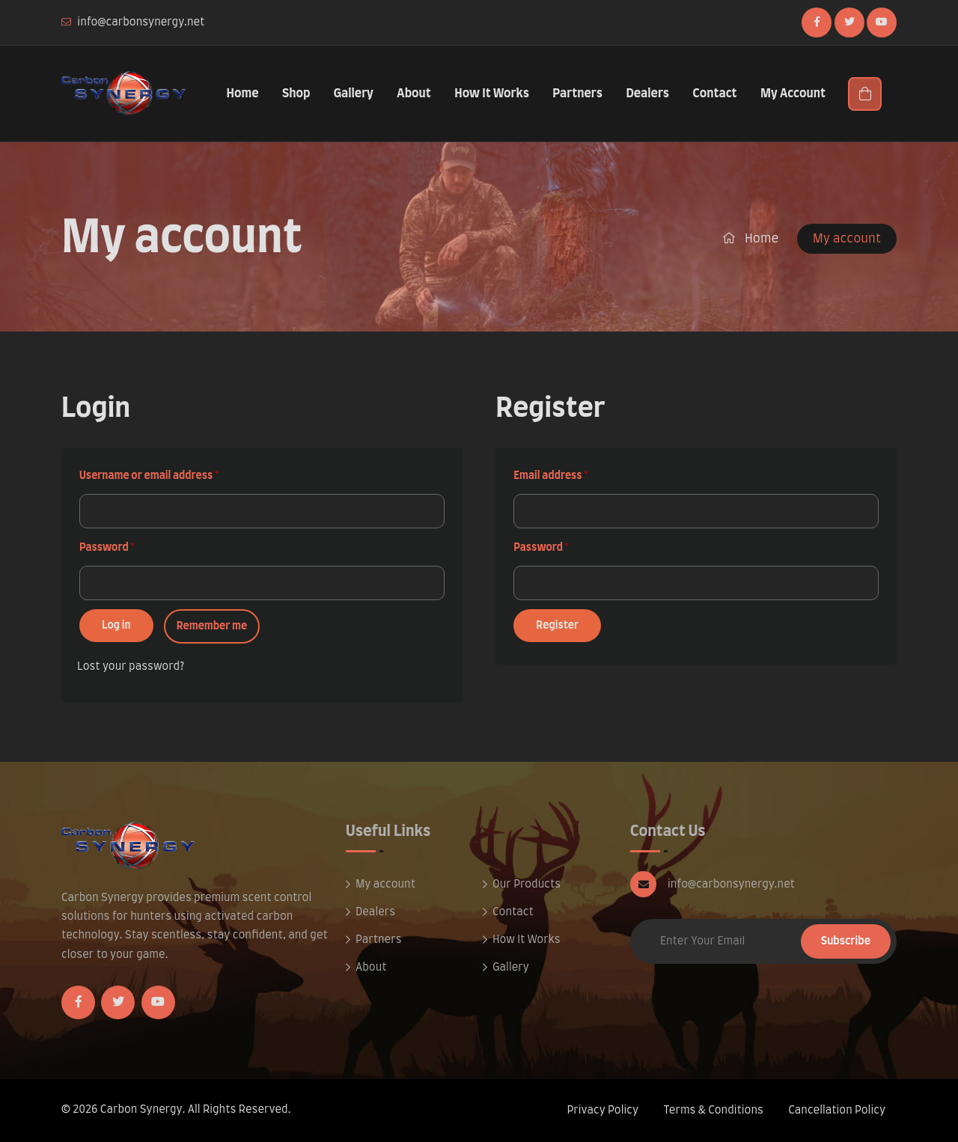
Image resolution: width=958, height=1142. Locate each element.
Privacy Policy (602, 1110)
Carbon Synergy (141, 1110)
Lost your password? (130, 667)
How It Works (491, 94)
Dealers (647, 94)
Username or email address (171, 473)
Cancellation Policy (836, 1110)
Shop (296, 94)
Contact (715, 94)
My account (385, 884)
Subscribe (845, 941)
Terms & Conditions (713, 1110)
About (414, 94)
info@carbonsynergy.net (132, 22)
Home (243, 94)
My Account (793, 94)
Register (557, 625)
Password (128, 545)
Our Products (526, 884)
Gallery (353, 94)
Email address (572, 473)
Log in (116, 625)
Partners (577, 94)
